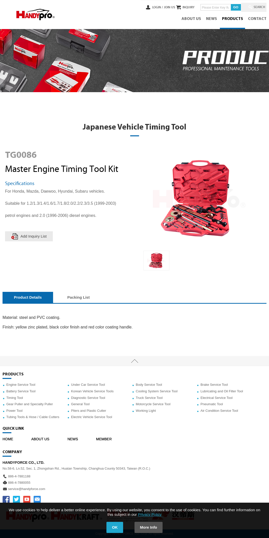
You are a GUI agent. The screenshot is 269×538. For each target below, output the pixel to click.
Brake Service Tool (214, 385)
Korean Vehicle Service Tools (92, 391)
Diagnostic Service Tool (88, 398)
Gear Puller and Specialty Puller (29, 404)
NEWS (211, 19)
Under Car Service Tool (88, 385)
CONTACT (257, 19)
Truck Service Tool (149, 398)
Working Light (146, 411)
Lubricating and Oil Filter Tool (221, 391)
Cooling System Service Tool (156, 391)
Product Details (28, 297)
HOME (8, 439)
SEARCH (256, 7)
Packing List (78, 297)
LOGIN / (148, 7)
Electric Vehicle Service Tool (91, 417)
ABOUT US (191, 19)
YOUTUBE (26, 499)
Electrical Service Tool (216, 398)
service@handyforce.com (26, 489)
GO (231, 7)
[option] (156, 260)
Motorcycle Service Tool (153, 404)
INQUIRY (184, 7)
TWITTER (16, 499)
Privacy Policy (150, 514)
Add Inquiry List (33, 236)
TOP (134, 361)
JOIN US (160, 7)
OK (115, 527)
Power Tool (14, 411)
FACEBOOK (6, 499)
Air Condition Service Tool (219, 411)
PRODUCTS (232, 19)
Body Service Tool (149, 385)
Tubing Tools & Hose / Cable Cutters (32, 417)
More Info (148, 527)
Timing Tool (14, 398)
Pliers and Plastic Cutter (88, 411)
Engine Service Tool (20, 385)
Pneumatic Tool (211, 404)
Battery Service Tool (20, 391)
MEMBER (103, 439)
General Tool (80, 404)
